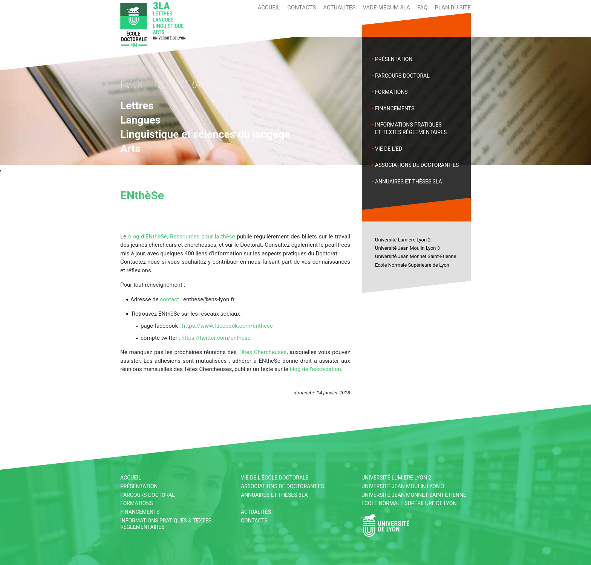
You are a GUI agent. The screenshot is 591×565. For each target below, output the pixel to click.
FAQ (422, 7)
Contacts (301, 7)
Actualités (339, 7)
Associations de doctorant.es (282, 486)
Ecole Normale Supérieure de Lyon (412, 265)
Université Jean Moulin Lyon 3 (407, 248)
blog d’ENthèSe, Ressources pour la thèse (181, 236)
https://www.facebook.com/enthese (227, 325)
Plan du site (453, 7)
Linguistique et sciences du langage (205, 134)
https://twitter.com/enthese (215, 337)
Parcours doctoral (402, 76)
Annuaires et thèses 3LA (408, 182)
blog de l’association (315, 369)
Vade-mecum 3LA (386, 7)
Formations (391, 92)
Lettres (137, 105)
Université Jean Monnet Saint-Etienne (415, 256)
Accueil (268, 7)
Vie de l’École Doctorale (275, 478)
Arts (130, 148)
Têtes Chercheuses (262, 352)
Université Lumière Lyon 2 (403, 240)
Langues (140, 120)
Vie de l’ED (388, 149)
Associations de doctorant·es (417, 165)
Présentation (393, 59)
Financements (394, 108)
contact (169, 299)
